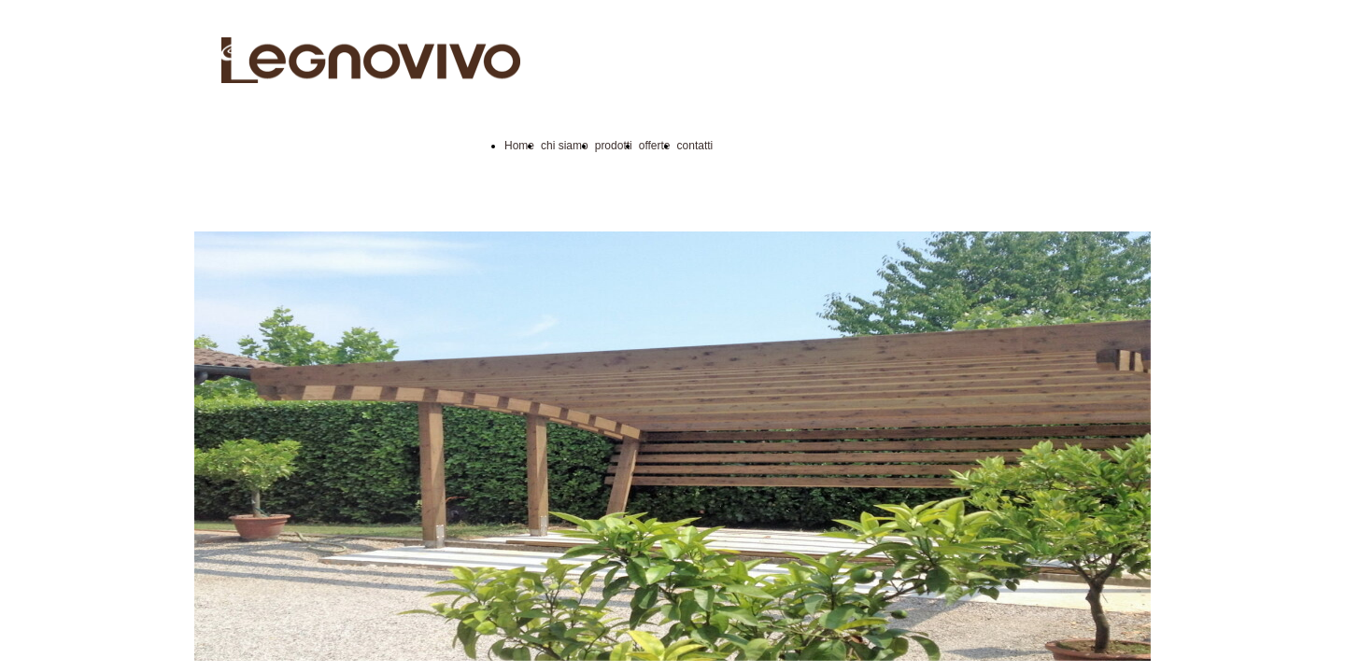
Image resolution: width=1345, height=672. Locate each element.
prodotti (613, 145)
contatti (695, 145)
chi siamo (564, 145)
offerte (655, 145)
